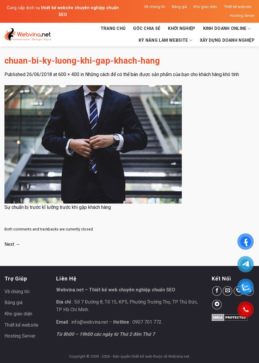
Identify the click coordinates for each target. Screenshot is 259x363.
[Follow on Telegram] (217, 304)
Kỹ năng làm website (165, 40)
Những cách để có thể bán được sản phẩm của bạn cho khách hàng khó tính (162, 74)
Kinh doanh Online (227, 29)
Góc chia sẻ (146, 28)
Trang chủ (113, 28)
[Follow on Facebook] (217, 291)
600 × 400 (68, 74)
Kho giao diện (205, 6)
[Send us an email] (227, 291)
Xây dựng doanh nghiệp (227, 40)
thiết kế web (142, 356)
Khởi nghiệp (181, 28)
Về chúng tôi (154, 6)
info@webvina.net (89, 322)
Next (12, 244)
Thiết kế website (237, 6)
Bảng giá (179, 6)
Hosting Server (242, 15)
